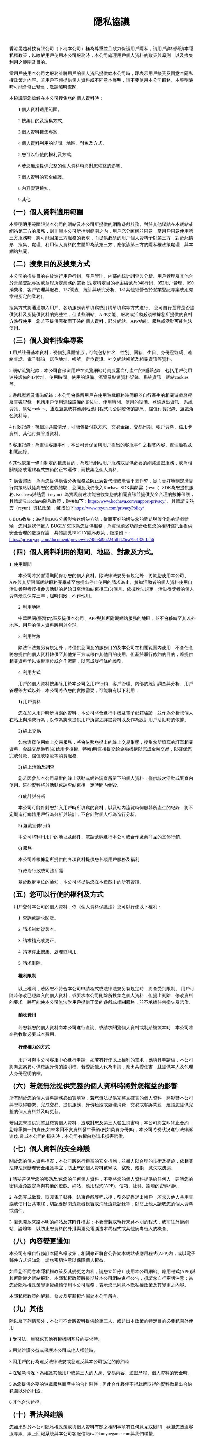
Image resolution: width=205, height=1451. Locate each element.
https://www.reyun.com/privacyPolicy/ (109, 508)
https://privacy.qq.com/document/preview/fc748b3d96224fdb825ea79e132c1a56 (81, 539)
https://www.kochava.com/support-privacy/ (127, 501)
